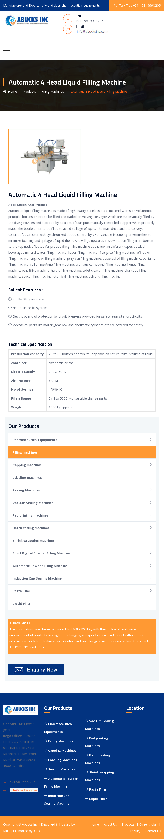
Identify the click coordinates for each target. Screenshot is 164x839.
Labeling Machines (60, 760)
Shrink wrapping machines (34, 540)
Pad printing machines (30, 515)
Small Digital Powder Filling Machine (41, 553)
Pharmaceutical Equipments (35, 440)
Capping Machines (60, 750)
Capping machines (27, 465)
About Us (110, 824)
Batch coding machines (31, 528)
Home (10, 91)
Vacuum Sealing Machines (33, 503)
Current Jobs (148, 824)
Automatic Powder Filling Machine (40, 566)
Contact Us (153, 831)
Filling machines (25, 452)
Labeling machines (27, 477)
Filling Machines (53, 91)
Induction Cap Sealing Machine (37, 578)
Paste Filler (21, 591)
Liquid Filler (22, 603)
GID (37, 831)
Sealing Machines (26, 490)
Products (29, 91)
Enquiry (135, 831)
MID (6, 831)
